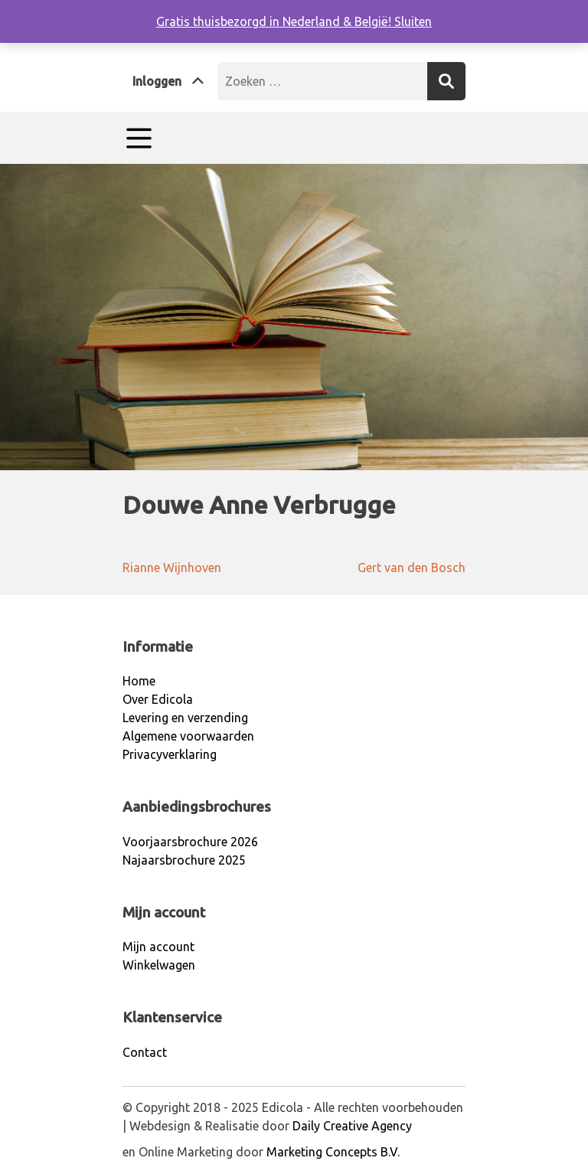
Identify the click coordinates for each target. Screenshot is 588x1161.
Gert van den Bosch (412, 567)
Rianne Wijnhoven (171, 567)
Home (138, 681)
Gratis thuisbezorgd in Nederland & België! (275, 21)
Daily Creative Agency (352, 1126)
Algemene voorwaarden (188, 736)
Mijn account (158, 946)
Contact (144, 1052)
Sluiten (413, 21)
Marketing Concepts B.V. (333, 1152)
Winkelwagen (158, 965)
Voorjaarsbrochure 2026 (190, 842)
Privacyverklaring (169, 754)
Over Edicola (157, 699)
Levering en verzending (185, 717)
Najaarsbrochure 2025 (184, 860)
